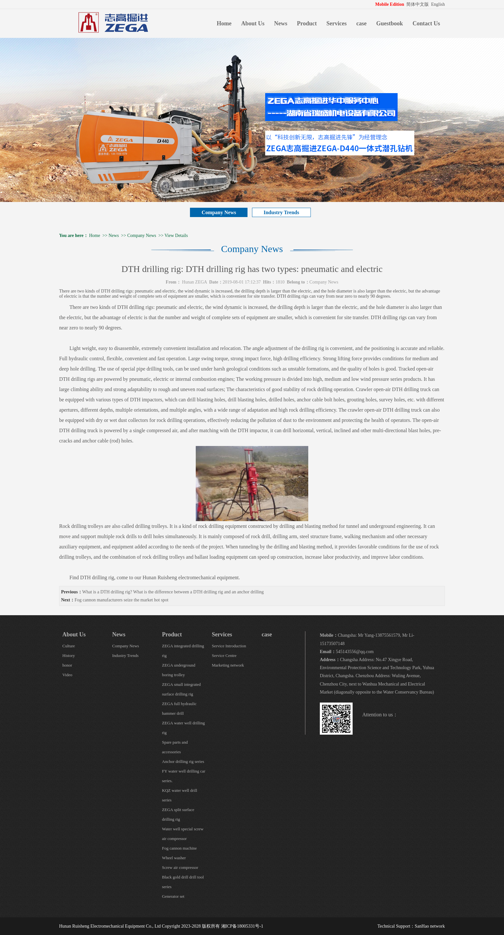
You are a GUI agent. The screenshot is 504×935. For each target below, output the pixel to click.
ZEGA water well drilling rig (183, 728)
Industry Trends (281, 212)
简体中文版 (418, 4)
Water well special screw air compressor (182, 833)
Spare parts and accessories (175, 747)
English (438, 4)
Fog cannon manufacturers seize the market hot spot (121, 600)
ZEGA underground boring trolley (178, 670)
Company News (219, 212)
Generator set (173, 896)
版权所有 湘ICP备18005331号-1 (232, 926)
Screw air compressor (180, 867)
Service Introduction (229, 645)
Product (307, 23)
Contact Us (426, 23)
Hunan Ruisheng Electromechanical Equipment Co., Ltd (110, 926)
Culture (68, 645)
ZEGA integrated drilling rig (183, 650)
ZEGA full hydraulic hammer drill (179, 708)
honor (67, 665)
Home (224, 23)
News (280, 23)
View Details (176, 235)
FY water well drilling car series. (183, 776)
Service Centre (224, 655)
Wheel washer (174, 857)
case (361, 23)
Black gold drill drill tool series (183, 882)
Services (337, 23)
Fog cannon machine (179, 848)
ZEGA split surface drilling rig (178, 814)
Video (67, 674)
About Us (253, 23)
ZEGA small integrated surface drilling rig (181, 689)
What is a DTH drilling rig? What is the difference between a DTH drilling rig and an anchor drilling (173, 592)
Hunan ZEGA (194, 282)
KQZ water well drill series (179, 795)
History (68, 655)
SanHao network (430, 926)
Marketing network (228, 665)
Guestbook (389, 23)
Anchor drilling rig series (183, 761)
